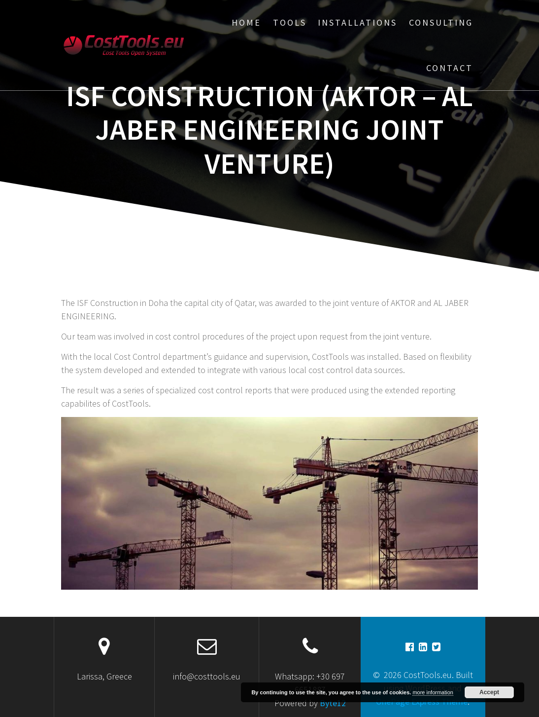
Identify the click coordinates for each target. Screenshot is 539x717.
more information (432, 692)
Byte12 (333, 703)
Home (246, 22)
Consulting (441, 22)
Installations (357, 22)
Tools (289, 22)
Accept (489, 692)
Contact (449, 68)
